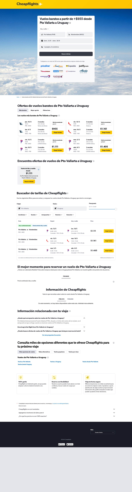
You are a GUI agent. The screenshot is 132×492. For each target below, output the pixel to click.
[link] (29, 180)
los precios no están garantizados (60, 402)
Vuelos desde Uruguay (25, 363)
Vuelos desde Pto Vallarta (90, 360)
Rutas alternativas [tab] (44, 350)
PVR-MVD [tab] (66, 274)
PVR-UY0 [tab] (61, 297)
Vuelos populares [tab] (59, 350)
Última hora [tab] (46, 109)
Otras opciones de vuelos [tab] (27, 350)
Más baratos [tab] (23, 109)
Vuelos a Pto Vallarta (24, 360)
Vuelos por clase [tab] (74, 350)
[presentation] (70, 23)
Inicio (18, 95)
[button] (51, 40)
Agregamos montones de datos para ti (67, 411)
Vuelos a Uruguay (55, 360)
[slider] (116, 207)
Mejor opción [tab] (35, 109)
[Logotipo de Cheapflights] (27, 4)
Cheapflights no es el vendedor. (67, 407)
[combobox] (44, 29)
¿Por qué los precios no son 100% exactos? (67, 414)
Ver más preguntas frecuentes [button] (51, 333)
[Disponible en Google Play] (62, 443)
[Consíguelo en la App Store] (70, 443)
